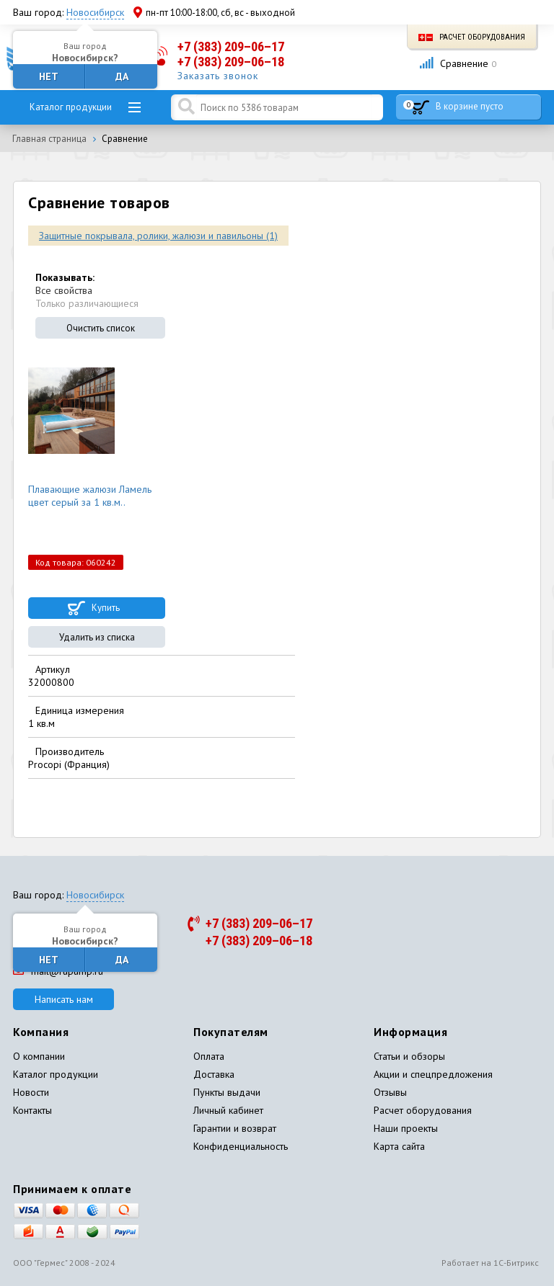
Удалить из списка (97, 637)
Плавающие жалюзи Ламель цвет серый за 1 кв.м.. (89, 496)
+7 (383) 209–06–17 (230, 46)
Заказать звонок (217, 75)
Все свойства (63, 290)
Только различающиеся (86, 303)
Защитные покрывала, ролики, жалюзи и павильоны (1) (158, 235)
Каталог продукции (71, 107)
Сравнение (457, 63)
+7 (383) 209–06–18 (230, 61)
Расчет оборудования (471, 37)
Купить (106, 608)
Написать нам (64, 999)
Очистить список (100, 328)
